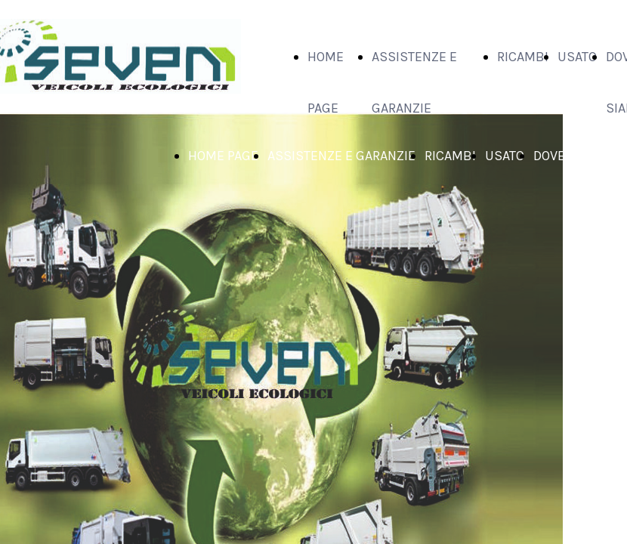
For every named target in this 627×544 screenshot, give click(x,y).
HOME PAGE (223, 155)
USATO (577, 56)
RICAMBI (522, 56)
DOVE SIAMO (570, 155)
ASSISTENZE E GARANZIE (341, 155)
